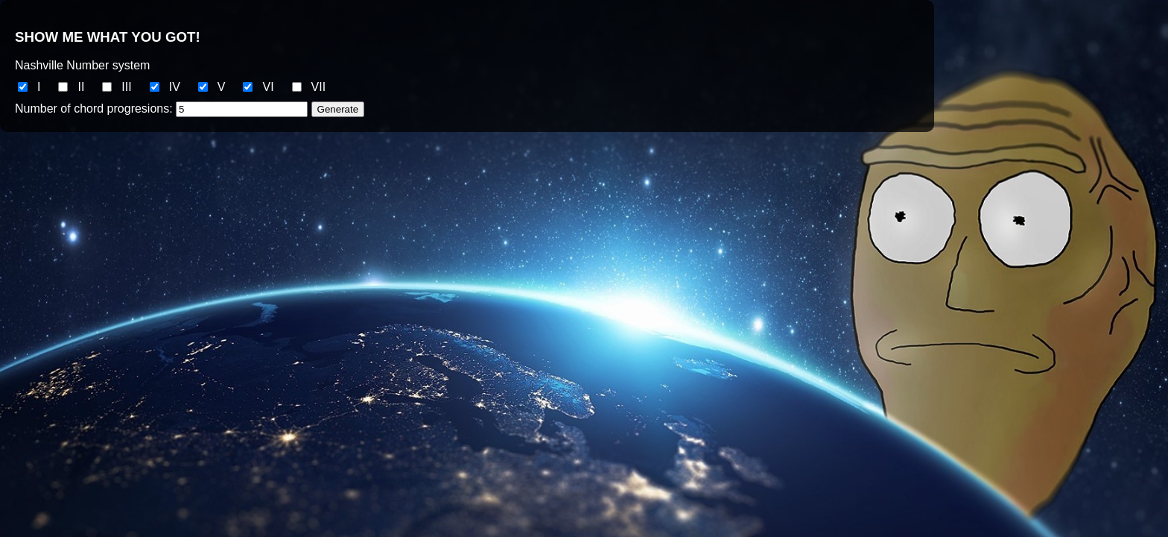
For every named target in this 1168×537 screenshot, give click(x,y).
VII (318, 87)
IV (174, 87)
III (126, 87)
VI (267, 87)
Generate (338, 109)
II (80, 87)
